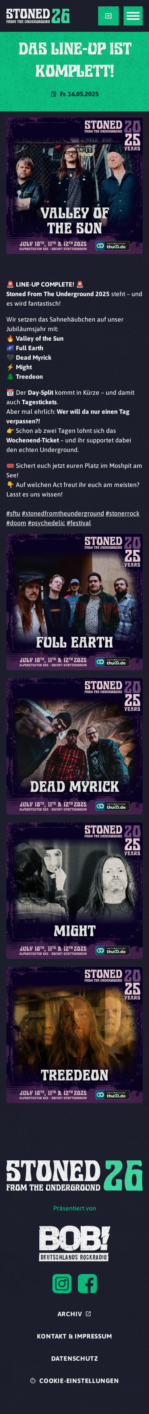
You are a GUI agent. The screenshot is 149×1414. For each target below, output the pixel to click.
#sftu (13, 513)
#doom (16, 522)
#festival (79, 522)
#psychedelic (46, 522)
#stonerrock (122, 513)
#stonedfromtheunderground (63, 513)
